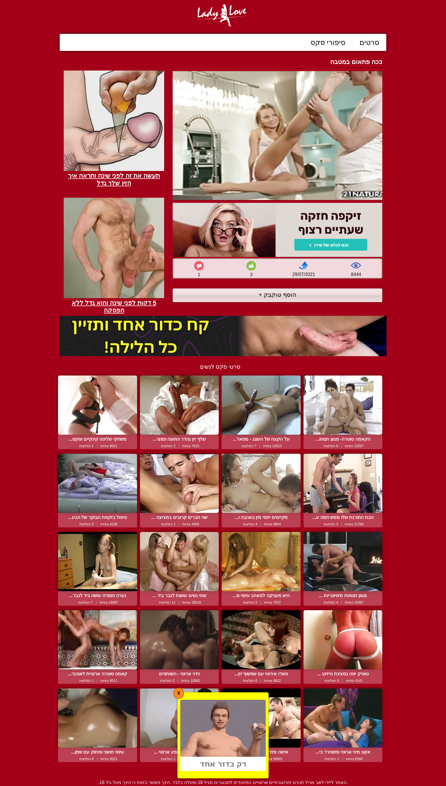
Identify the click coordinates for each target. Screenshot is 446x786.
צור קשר (223, 769)
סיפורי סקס (328, 42)
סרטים (369, 42)
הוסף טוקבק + (277, 294)
